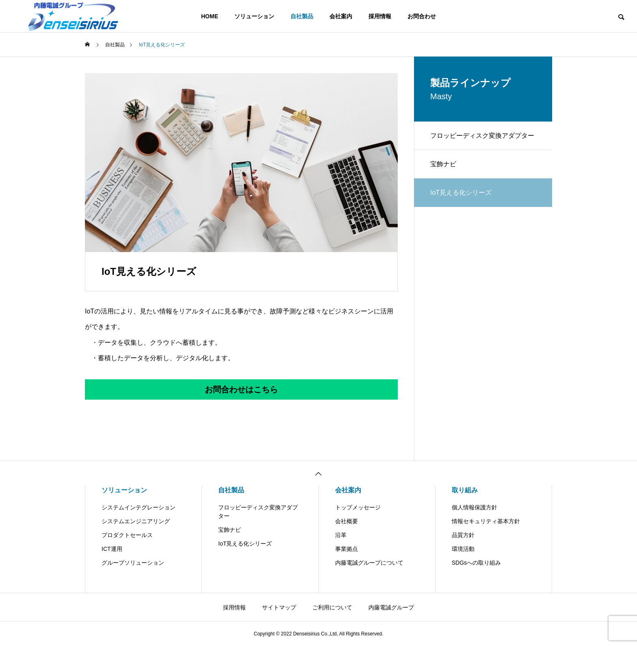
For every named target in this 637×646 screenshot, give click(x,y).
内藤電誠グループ (391, 607)
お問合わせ (421, 16)
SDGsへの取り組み (476, 562)
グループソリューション (133, 562)
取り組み (465, 490)
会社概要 (346, 521)
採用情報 (379, 16)
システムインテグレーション (139, 507)
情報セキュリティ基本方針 (486, 521)
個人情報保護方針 (474, 507)
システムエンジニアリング (136, 521)
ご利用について (332, 607)
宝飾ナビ (443, 164)
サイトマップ (279, 607)
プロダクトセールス (127, 535)
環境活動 (463, 549)
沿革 (341, 535)
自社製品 (301, 16)
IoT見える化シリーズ (245, 543)
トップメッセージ (358, 507)
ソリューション (254, 16)
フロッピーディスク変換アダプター (482, 135)
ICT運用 (112, 549)
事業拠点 (346, 549)
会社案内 (340, 16)
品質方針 (463, 535)
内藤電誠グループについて (369, 562)
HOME (209, 16)
